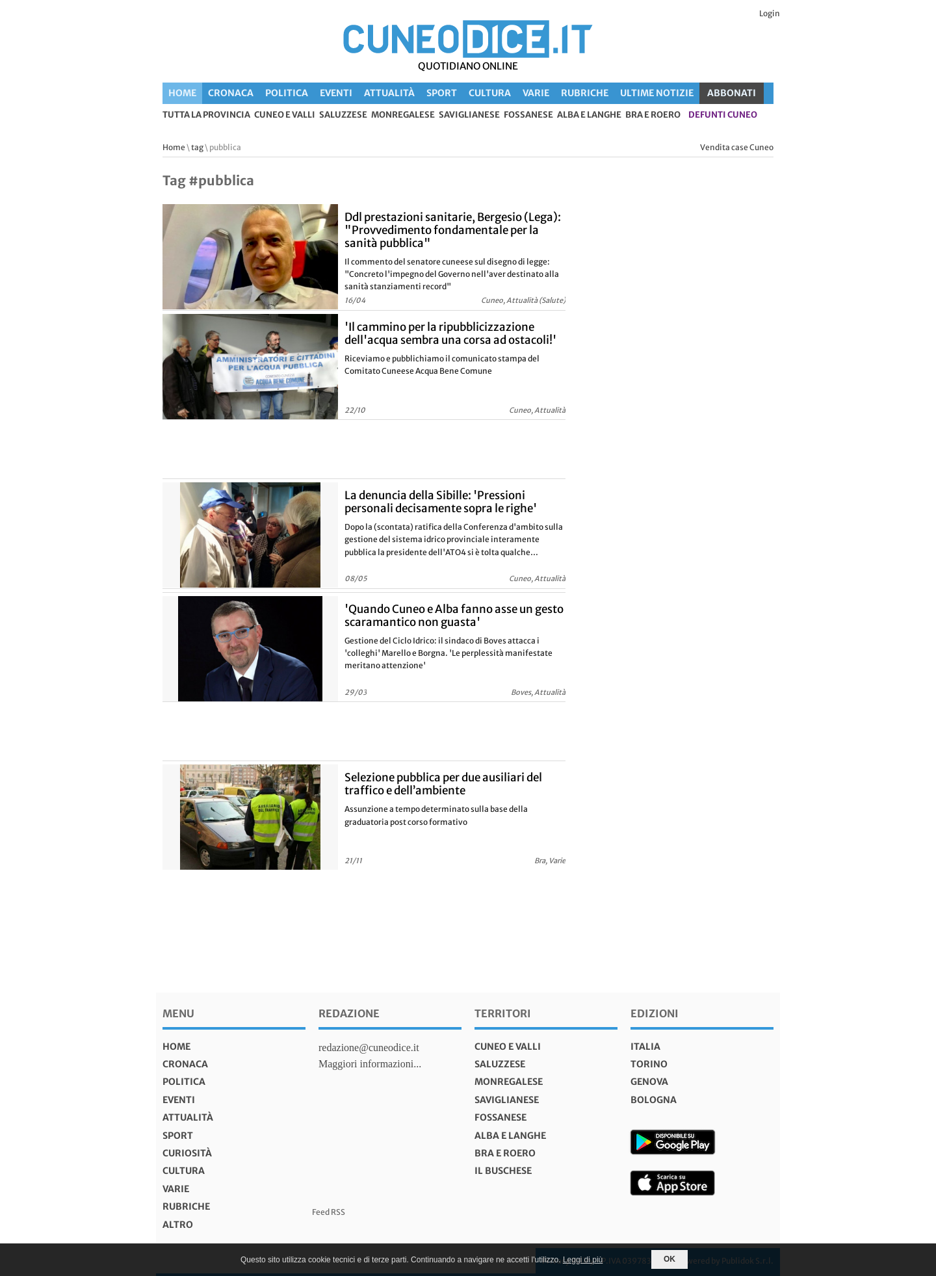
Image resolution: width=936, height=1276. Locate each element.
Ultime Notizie (657, 93)
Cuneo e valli (284, 115)
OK (669, 1259)
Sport (441, 93)
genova (649, 1081)
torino (649, 1064)
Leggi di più (583, 1259)
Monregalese (403, 115)
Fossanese (528, 115)
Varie (536, 93)
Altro (177, 1224)
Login (769, 13)
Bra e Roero (653, 115)
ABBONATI (731, 93)
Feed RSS (328, 1212)
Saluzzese (343, 115)
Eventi (336, 93)
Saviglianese (469, 115)
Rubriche (584, 93)
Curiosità (187, 1153)
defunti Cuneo (722, 115)
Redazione (349, 1013)
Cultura (490, 93)
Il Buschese (503, 1171)
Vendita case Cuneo (737, 147)
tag (197, 147)
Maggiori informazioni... (369, 1063)
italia (645, 1046)
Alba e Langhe (589, 115)
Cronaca (231, 93)
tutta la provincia (206, 115)
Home (182, 93)
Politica (286, 93)
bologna (653, 1100)
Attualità (389, 93)
